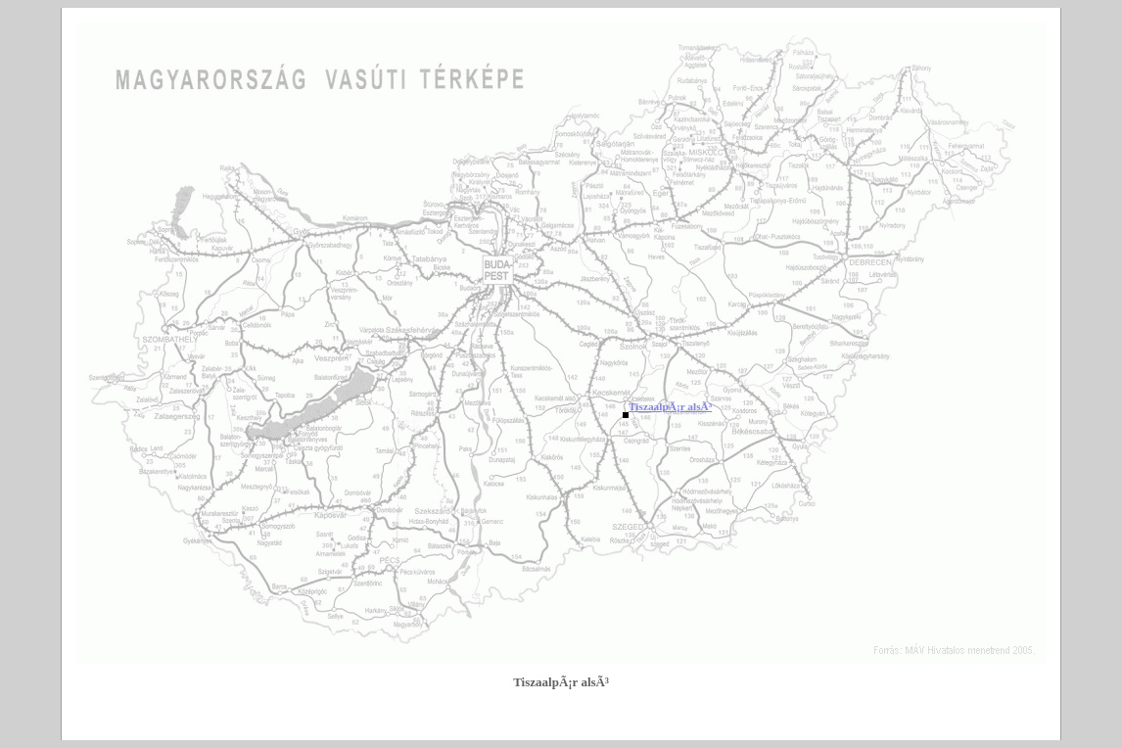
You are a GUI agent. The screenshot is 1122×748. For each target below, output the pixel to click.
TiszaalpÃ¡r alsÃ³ (670, 406)
